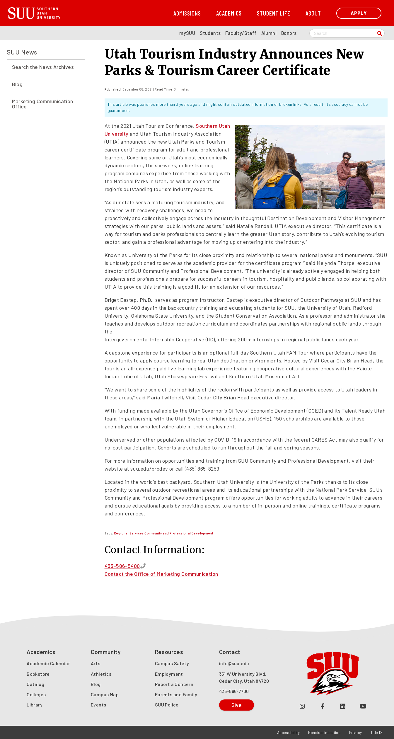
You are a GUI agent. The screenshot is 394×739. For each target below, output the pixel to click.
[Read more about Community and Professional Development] (178, 533)
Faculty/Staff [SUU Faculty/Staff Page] (240, 33)
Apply (359, 13)
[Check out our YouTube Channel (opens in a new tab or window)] (363, 706)
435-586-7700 (234, 691)
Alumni (269, 33)
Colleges (36, 694)
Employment (169, 674)
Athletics (101, 674)
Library (34, 704)
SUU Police (167, 704)
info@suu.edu (234, 663)
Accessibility (288, 732)
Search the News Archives (43, 67)
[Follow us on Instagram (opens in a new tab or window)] (302, 706)
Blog (17, 84)
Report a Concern (174, 684)
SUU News (22, 52)
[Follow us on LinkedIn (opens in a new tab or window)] (343, 706)
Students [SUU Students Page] (210, 33)
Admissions (187, 13)
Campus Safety (172, 663)
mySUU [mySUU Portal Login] (187, 33)
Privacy (355, 732)
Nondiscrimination (324, 732)
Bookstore (38, 674)
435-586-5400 (122, 566)
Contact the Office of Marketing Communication (161, 574)
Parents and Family (176, 694)
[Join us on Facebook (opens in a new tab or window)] (322, 706)
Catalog (35, 684)
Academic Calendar (48, 663)
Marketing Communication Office (42, 104)
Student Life (273, 13)
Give (236, 704)
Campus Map (105, 694)
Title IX (377, 732)
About (313, 13)
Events (98, 704)
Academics (229, 13)
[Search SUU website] (347, 33)
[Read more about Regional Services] (129, 533)
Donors (288, 33)
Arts (95, 663)
